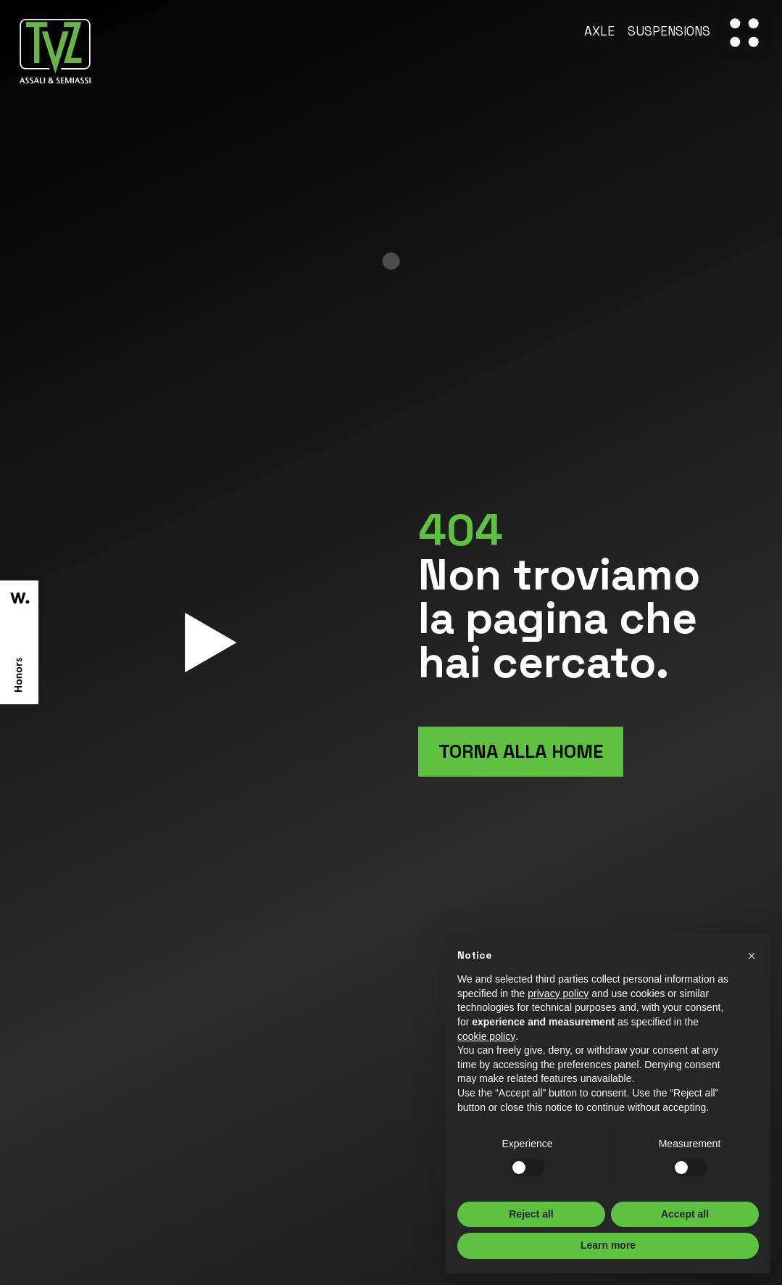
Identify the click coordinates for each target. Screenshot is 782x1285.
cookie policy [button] (486, 1036)
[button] (751, 955)
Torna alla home (520, 751)
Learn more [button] (608, 1245)
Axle (599, 32)
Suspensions (669, 32)
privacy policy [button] (558, 993)
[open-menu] (744, 33)
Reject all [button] (531, 1214)
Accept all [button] (685, 1214)
